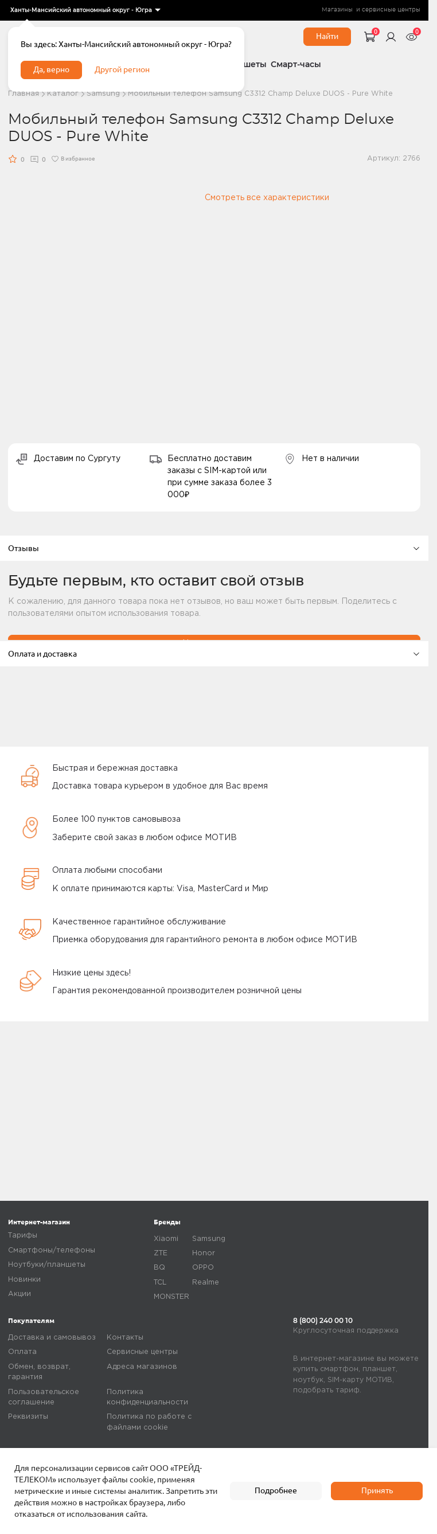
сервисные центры (391, 10)
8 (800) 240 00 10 (323, 1320)
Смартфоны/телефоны (51, 1250)
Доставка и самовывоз (52, 1337)
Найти (327, 36)
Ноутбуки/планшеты (46, 1265)
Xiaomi (166, 1239)
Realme (205, 1282)
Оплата (22, 1352)
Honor (203, 1253)
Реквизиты (28, 1417)
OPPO (203, 1267)
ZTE (160, 1253)
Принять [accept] (377, 1490)
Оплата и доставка (214, 653)
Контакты (125, 1337)
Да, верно (51, 69)
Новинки (24, 1280)
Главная (23, 94)
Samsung (103, 94)
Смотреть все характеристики (267, 197)
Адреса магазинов (142, 1367)
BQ (159, 1267)
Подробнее (276, 1490)
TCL (160, 1282)
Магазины (337, 10)
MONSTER (171, 1297)
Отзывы (214, 548)
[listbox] (85, 10)
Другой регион (122, 69)
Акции (19, 1294)
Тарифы (22, 1235)
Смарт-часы (296, 64)
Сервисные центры (142, 1352)
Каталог (63, 94)
